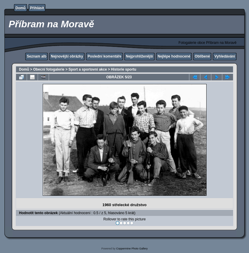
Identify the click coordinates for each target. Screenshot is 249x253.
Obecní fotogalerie (48, 69)
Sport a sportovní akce (88, 69)
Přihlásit (37, 8)
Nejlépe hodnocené (174, 56)
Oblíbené (202, 56)
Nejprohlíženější (139, 56)
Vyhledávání (224, 56)
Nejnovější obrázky (67, 56)
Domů (20, 8)
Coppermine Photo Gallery (132, 248)
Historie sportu (123, 69)
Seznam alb (36, 56)
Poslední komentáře (104, 56)
